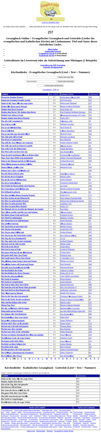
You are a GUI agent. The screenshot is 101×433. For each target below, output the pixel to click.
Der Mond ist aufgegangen (11, 218)
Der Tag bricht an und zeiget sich (14, 226)
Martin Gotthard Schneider (70, 106)
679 (90, 149)
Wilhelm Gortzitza (67, 124)
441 (90, 338)
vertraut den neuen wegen (63, 425)
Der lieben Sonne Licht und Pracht (15, 215)
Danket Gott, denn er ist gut (12, 115)
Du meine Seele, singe (9, 347)
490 (90, 235)
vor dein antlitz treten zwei (57, 416)
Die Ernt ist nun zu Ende (11, 249)
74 (90, 350)
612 (90, 100)
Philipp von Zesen (67, 261)
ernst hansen (86, 417)
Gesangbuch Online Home (63, 431)
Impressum (31, 431)
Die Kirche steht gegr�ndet (12, 276)
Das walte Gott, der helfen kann (13, 149)
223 (90, 152)
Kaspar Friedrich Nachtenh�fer (72, 300)
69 (90, 221)
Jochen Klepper (66, 180)
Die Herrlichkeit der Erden (12, 270)
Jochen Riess (65, 247)
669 (90, 314)
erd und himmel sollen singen (48, 427)
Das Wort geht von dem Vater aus (14, 152)
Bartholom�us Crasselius (70, 308)
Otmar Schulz (65, 323)
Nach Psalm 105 (66, 109)
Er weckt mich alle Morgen (47, 417)
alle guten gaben (25, 425)
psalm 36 (86, 423)
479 (90, 215)
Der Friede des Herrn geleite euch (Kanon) (18, 186)
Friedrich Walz (86, 427)
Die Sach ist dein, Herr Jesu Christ (14, 285)
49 (90, 192)
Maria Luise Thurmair (68, 103)
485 (90, 356)
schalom (6, 423)
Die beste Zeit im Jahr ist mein (13, 244)
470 (90, 177)
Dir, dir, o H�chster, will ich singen (15, 308)
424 (90, 167)
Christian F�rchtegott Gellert (71, 296)
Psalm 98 (77, 427)
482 (90, 218)
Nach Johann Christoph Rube (71, 198)
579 (90, 258)
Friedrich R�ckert (67, 164)
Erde (61, 419)
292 (90, 134)
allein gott (61, 421)
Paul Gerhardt (65, 264)
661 (90, 293)
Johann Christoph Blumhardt (71, 158)
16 (90, 282)
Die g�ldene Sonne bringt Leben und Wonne (19, 261)
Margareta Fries (66, 167)
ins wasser (24, 416)
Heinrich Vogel (65, 134)
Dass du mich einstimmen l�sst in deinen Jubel (20, 155)
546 (90, 238)
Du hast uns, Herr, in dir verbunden (15, 332)
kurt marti (82, 419)
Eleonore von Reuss (67, 137)
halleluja (60, 417)
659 (90, 247)
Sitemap (50, 431)
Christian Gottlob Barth (69, 183)
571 (90, 198)
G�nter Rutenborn (67, 131)
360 (90, 252)
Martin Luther (65, 177)
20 (90, 146)
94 (90, 140)
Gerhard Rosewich (67, 161)
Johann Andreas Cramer (69, 143)
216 (90, 326)
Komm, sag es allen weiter (20, 423)
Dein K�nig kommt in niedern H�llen (16, 164)
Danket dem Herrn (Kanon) (12, 109)
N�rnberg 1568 (66, 121)
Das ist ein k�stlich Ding (11, 128)
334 (90, 106)
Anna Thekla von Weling (69, 276)
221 (90, 143)
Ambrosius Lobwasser (68, 290)
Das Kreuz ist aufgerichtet (11, 140)
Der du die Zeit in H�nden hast (13, 180)
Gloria (45, 416)
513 (90, 124)
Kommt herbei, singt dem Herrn (52, 423)
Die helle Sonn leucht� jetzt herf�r (15, 268)
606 (90, 285)
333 (90, 112)
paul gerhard (83, 416)
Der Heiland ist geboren (10, 192)
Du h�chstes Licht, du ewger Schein (15, 338)
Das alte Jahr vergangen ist (12, 121)
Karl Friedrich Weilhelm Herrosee (72, 112)
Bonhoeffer (77, 423)
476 (90, 287)
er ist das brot (23, 419)
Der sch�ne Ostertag (9, 224)
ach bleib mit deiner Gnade (10, 427)
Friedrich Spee (65, 255)
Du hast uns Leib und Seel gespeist (14, 326)
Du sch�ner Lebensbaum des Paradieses (17, 353)
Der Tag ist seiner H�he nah (12, 232)
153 (90, 209)
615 (90, 206)
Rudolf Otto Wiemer (67, 293)
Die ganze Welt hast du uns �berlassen (16, 252)
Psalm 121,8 (64, 195)
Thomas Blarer (65, 326)
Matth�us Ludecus (67, 174)
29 (90, 174)
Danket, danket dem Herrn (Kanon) (15, 118)
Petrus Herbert (65, 279)
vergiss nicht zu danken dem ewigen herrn (27, 410)
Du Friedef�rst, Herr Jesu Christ (14, 317)
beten (60, 427)
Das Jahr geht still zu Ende (11, 137)
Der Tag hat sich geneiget (11, 229)
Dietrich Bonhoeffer (85, 421)
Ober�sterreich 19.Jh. (68, 192)
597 (90, 155)
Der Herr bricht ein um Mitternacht (15, 198)
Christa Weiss (65, 252)
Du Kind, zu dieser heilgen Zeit (13, 344)
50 (90, 344)
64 (90, 180)
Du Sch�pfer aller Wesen (11, 356)
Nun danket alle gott (46, 414)
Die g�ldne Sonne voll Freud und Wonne (17, 264)
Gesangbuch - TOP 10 (50, 90)
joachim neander (90, 412)
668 (90, 97)
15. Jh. (62, 238)
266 (90, 241)
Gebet (7, 412)
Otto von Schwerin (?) (68, 287)
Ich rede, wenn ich (16, 421)
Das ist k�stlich (7, 131)
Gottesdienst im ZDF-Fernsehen (52, 65)
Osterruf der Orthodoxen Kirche (72, 201)
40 (90, 299)
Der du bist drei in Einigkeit (12, 177)
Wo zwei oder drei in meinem (32, 412)
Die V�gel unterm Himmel (12, 293)
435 (90, 311)
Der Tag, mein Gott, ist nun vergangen (16, 241)
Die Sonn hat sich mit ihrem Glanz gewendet (18, 287)
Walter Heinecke (66, 332)
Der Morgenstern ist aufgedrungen (14, 221)
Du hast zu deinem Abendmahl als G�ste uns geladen (22, 335)
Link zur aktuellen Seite (50, 22)
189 (90, 170)
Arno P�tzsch (65, 335)
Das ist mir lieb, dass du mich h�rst (15, 134)
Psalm (88, 419)
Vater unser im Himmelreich (29, 414)
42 (90, 296)
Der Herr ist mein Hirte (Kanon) (14, 206)
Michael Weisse (66, 226)
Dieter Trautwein (66, 353)
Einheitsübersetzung (53, 51)
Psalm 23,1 (64, 206)
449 (90, 264)
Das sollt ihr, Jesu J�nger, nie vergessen (17, 143)
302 (90, 347)
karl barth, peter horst (87, 425)
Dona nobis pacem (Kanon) (12, 311)
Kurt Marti (64, 209)
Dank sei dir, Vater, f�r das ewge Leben (17, 103)
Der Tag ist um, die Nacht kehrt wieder (16, 235)
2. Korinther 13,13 (67, 258)
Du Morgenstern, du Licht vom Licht (15, 350)
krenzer (95, 427)
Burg (55, 410)
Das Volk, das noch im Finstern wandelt (16, 146)
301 (90, 115)
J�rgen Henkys (66, 146)
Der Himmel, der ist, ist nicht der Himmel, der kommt (22, 209)
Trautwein (77, 417)
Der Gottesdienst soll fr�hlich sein (15, 189)
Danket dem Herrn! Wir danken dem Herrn (18, 112)
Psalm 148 (92, 416)
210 (90, 323)
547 (90, 273)
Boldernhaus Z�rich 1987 (70, 97)
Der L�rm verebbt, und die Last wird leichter (19, 212)
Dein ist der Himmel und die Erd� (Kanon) (18, 161)
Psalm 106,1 (64, 118)
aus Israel (63, 186)
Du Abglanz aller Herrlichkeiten (14, 314)
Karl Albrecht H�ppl (68, 236)
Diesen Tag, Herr (8, 305)
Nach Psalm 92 (65, 127)
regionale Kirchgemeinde (52, 67)
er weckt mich (33, 419)
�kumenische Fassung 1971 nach (72, 115)
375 (90, 158)
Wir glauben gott (7, 410)
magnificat (37, 416)
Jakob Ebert (64, 317)
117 (90, 224)
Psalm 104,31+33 (66, 273)
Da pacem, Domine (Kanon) (12, 97)
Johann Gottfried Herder (69, 350)
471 (90, 279)
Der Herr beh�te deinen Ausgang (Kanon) (18, 195)
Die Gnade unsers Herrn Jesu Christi (15, 258)
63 (90, 137)
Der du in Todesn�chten (11, 183)
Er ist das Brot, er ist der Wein (49, 419)
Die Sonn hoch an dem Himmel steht (15, 290)
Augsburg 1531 (66, 204)
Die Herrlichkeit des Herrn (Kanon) (15, 273)
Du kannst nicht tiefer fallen (12, 341)
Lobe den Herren (35, 423)
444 (90, 261)
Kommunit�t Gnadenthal (70, 155)
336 (90, 118)
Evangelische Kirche (47, 53)
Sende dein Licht (47, 410)
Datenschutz (40, 431)
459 (90, 290)
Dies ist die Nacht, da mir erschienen (15, 299)
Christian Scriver (66, 215)
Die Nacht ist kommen (10, 279)
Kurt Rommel (65, 329)
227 (90, 103)
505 (90, 249)
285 (90, 127)
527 (90, 270)
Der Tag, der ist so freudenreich (13, 238)
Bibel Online (53, 49)
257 (90, 183)
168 (90, 329)
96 (90, 353)
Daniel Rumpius (66, 221)
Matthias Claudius (67, 218)
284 (90, 131)
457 (90, 232)
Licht (30, 416)
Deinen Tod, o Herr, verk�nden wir (15, 171)
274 (90, 204)
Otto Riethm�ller (67, 152)
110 (90, 255)
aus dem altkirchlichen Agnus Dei (72, 311)
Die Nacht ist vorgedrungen (12, 282)
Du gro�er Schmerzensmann (13, 321)
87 (90, 320)
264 (90, 276)
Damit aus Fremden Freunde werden (15, 100)
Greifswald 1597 (66, 229)
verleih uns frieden (62, 412)
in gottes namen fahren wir (29, 427)
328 (90, 308)
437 (90, 267)
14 (90, 164)
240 (90, 332)
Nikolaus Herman (66, 267)
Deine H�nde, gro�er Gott (12, 167)
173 (90, 195)
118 (90, 201)
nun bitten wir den (48, 412)
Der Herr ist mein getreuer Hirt (13, 204)
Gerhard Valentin (66, 241)
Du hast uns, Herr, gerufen (11, 329)
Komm (14, 412)
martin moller (78, 414)
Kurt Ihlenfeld (65, 140)
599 (90, 109)
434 (90, 186)
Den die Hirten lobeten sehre (12, 174)
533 (90, 341)
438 (90, 226)
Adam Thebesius (66, 320)
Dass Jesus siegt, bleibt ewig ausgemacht (17, 158)
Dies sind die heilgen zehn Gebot (14, 302)
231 (90, 302)
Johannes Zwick (66, 338)
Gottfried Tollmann (67, 249)
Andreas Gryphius (67, 270)
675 (90, 305)
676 (90, 212)
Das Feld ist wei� (8, 124)
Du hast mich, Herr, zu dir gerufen (14, 323)
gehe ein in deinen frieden (40, 425)
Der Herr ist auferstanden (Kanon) (15, 201)
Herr (51, 425)
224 (90, 335)
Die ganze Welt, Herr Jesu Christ (14, 255)
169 (90, 189)
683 (90, 161)
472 (90, 229)
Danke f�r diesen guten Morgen (14, 107)
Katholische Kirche (46, 55)
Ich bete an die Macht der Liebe (27, 417)
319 (90, 244)
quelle (19, 412)
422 (90, 317)
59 (90, 121)
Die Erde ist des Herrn (10, 247)
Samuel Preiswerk (67, 285)
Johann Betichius (66, 149)
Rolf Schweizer (66, 100)
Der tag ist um (14, 416)
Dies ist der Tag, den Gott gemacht (14, 296)
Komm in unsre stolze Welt (48, 421)
